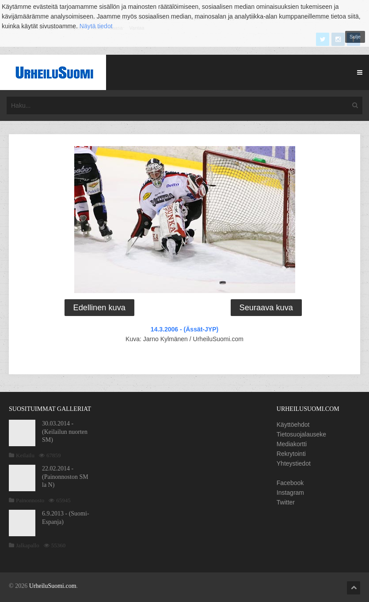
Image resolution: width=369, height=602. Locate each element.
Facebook (290, 482)
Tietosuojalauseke (301, 434)
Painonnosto (30, 500)
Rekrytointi (291, 453)
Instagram (290, 492)
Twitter (286, 502)
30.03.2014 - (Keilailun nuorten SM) (64, 431)
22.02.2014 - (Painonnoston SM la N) (65, 476)
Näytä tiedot (96, 26)
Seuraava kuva (266, 307)
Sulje (355, 36)
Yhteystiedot (294, 463)
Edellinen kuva (99, 307)
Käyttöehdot (293, 424)
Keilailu (25, 455)
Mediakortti (292, 444)
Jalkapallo (27, 545)
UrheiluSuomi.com (52, 586)
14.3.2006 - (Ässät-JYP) (184, 329)
